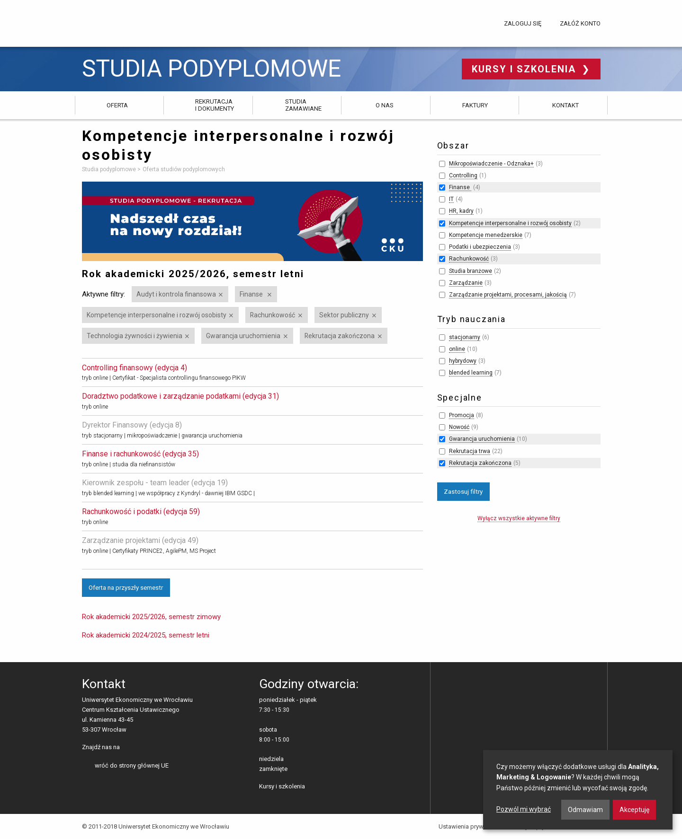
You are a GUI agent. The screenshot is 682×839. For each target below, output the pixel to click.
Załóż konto (580, 23)
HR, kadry (461, 211)
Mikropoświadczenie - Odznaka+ (491, 163)
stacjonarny (464, 337)
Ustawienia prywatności (471, 826)
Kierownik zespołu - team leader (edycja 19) (155, 482)
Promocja (461, 415)
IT (451, 199)
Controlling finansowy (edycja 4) (134, 367)
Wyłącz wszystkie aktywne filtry (518, 518)
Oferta (117, 105)
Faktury (475, 105)
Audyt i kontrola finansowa (176, 294)
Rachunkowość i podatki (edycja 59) (141, 511)
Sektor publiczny (344, 315)
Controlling (463, 175)
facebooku (128, 747)
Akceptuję (634, 809)
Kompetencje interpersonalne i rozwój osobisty (156, 315)
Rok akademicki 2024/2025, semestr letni (145, 635)
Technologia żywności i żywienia (134, 336)
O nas (385, 105)
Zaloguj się (522, 23)
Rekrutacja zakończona (340, 336)
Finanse (252, 294)
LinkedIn (143, 747)
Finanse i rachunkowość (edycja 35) (140, 453)
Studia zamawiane (303, 105)
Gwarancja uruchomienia (243, 336)
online (457, 349)
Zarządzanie (466, 283)
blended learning (471, 372)
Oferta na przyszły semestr (126, 587)
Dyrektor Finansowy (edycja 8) (132, 424)
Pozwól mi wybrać (523, 809)
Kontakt (565, 105)
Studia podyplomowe (211, 69)
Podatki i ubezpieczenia (480, 247)
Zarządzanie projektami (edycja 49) (140, 540)
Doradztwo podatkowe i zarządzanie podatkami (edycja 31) (180, 396)
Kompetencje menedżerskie (485, 235)
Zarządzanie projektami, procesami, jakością (508, 294)
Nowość (459, 427)
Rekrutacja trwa (469, 451)
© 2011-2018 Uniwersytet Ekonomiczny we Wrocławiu (155, 826)
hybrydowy (462, 361)
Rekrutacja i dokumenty (214, 105)
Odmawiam (585, 809)
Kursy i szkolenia (525, 69)
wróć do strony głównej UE (132, 765)
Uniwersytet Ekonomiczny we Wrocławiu (129, 21)
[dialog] (578, 790)
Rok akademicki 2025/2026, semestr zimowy (151, 616)
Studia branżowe (470, 271)
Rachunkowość (272, 315)
